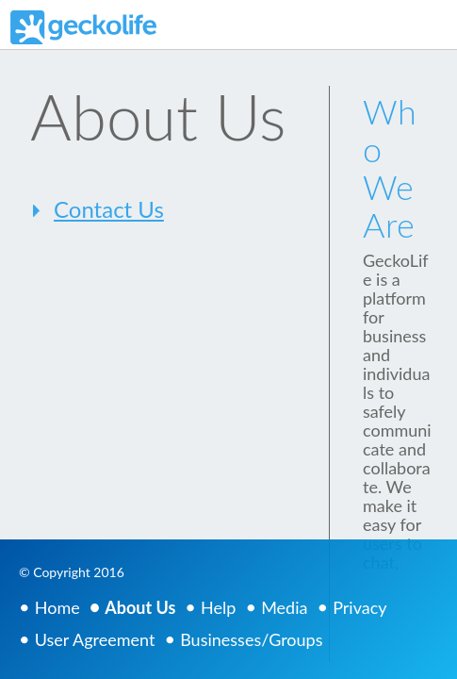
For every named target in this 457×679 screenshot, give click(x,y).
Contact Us (109, 209)
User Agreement (95, 639)
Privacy (359, 607)
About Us (140, 607)
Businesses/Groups (251, 639)
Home (57, 607)
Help (218, 607)
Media (284, 607)
